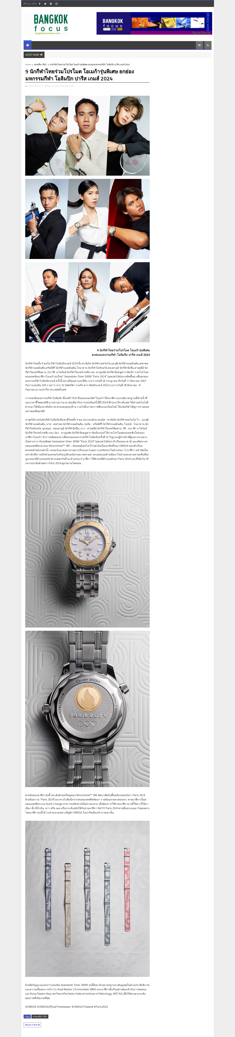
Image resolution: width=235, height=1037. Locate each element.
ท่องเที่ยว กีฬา (40, 64)
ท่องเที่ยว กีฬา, (68, 85)
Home (28, 64)
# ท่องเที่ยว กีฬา (40, 1016)
